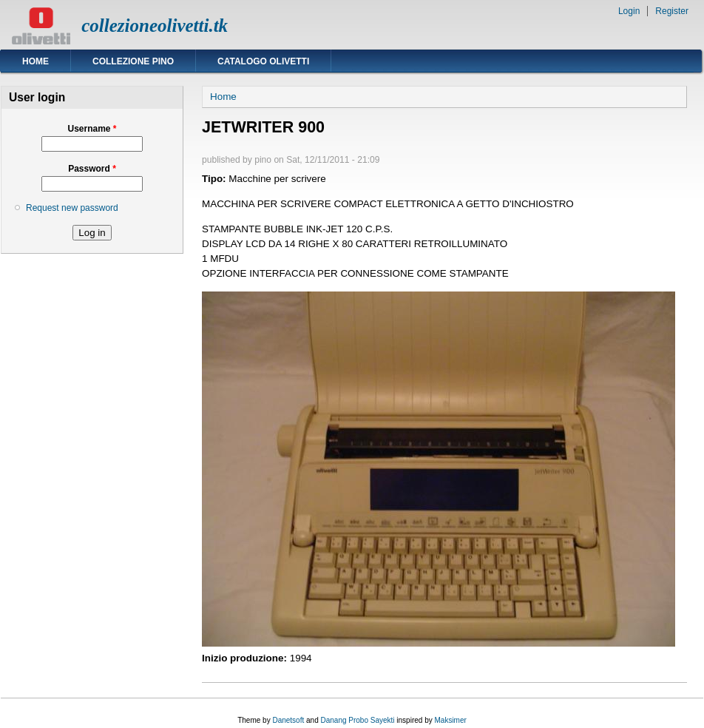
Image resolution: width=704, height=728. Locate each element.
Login (629, 11)
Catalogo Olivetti (263, 61)
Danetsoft (288, 720)
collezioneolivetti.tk (154, 26)
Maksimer (450, 720)
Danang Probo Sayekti (357, 720)
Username (91, 129)
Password (92, 169)
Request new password (72, 208)
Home (35, 61)
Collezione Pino (133, 61)
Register (671, 11)
